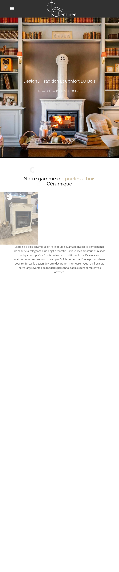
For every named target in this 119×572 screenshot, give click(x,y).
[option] (60, 319)
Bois (48, 91)
